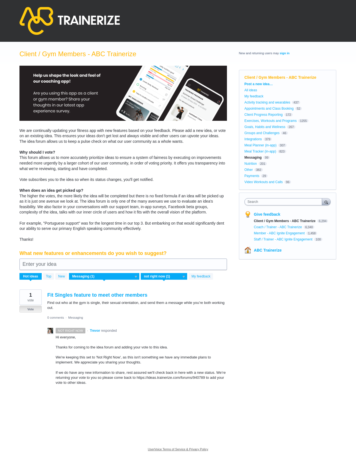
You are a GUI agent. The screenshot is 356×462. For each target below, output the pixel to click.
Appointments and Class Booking (269, 108)
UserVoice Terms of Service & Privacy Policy (178, 449)
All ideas (250, 90)
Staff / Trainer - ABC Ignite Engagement (283, 239)
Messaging (75, 317)
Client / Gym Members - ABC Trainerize (285, 221)
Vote (30, 309)
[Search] (326, 201)
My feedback (200, 276)
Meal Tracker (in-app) (260, 151)
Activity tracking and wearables (267, 102)
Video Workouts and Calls (263, 182)
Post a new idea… (258, 84)
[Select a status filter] (164, 277)
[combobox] (284, 202)
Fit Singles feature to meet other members (97, 295)
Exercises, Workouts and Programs (270, 121)
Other (248, 170)
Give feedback (267, 214)
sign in (285, 53)
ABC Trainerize (268, 250)
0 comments (55, 317)
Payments (251, 176)
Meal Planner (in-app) (260, 145)
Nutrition (250, 164)
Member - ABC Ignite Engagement (280, 233)
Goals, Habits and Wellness (264, 127)
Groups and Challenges (262, 133)
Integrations (253, 139)
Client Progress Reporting (263, 115)
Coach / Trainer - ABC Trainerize (278, 227)
